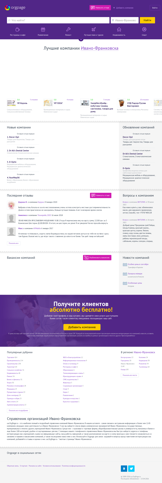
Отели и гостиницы (70, 364)
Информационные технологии (74, 361)
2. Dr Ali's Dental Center (18, 150)
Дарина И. (22, 202)
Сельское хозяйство (14, 370)
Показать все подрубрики (18, 410)
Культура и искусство (70, 398)
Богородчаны (126, 357)
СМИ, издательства (70, 379)
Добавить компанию (123, 8)
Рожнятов (142, 364)
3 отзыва (106, 100)
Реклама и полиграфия (15, 386)
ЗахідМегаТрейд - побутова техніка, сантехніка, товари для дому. (101, 107)
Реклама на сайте (35, 466)
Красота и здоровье (70, 402)
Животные (67, 383)
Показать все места (130, 375)
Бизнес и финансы (13, 379)
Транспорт (11, 367)
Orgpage (15, 7)
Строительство (12, 364)
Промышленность (13, 361)
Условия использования (52, 466)
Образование (68, 370)
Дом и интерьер (13, 395)
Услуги (9, 383)
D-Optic (126, 168)
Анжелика (22, 215)
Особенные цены (135, 283)
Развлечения (68, 395)
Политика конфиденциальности (73, 466)
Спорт (65, 389)
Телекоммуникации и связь (73, 373)
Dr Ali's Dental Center (133, 153)
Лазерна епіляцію (135, 273)
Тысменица (143, 367)
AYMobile (37, 228)
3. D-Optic (11, 162)
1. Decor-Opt (13, 137)
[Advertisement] (81, 74)
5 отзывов (34, 100)
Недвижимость (12, 373)
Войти (154, 8)
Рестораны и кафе (69, 367)
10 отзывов (144, 100)
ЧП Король (22, 103)
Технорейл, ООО (44, 215)
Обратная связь (13, 466)
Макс (20, 228)
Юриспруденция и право (72, 376)
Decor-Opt (128, 137)
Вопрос (125, 202)
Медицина (11, 389)
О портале (23, 466)
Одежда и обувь (13, 398)
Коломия (142, 357)
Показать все (13, 243)
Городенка (125, 361)
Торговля (10, 357)
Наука (65, 392)
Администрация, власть (15, 405)
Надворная (143, 361)
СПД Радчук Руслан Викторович (136, 104)
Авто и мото (11, 402)
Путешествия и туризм (15, 392)
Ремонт (9, 376)
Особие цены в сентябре (138, 264)
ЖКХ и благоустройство (72, 357)
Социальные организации (72, 386)
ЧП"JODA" (58, 103)
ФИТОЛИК (141, 202)
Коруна (41, 202)
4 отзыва (70, 100)
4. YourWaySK (13, 177)
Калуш (123, 369)
